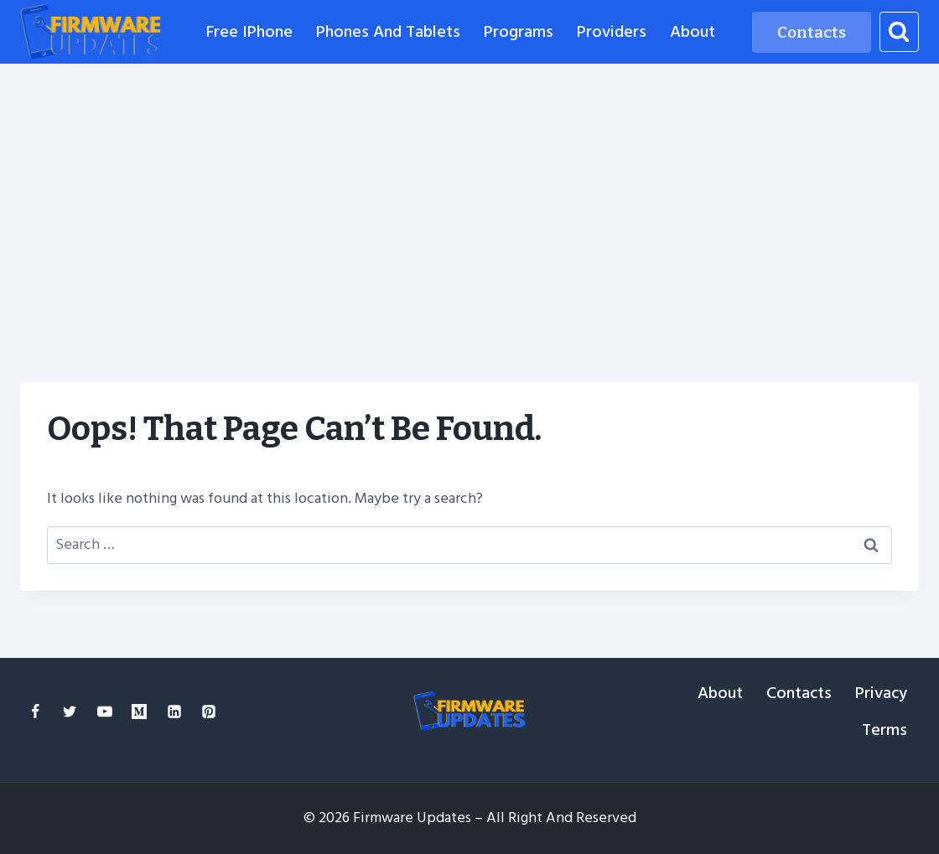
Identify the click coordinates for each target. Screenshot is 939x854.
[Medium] (139, 711)
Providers (611, 31)
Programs (518, 31)
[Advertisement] (469, 189)
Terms (884, 730)
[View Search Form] (899, 31)
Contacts (811, 32)
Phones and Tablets (388, 31)
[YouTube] (105, 711)
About (692, 31)
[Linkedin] (174, 711)
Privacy (881, 693)
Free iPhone (249, 31)
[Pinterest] (209, 711)
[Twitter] (69, 711)
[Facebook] (35, 711)
